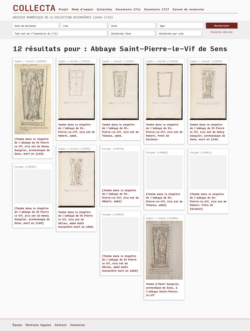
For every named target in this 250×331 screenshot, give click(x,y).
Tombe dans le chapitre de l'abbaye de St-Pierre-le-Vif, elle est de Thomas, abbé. (120, 130)
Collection (104, 9)
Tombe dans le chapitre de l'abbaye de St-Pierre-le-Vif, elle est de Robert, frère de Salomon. (164, 132)
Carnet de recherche (188, 9)
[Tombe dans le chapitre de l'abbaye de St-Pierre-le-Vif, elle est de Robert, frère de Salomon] (208, 201)
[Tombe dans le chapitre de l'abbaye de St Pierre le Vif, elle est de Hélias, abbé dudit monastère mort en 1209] (120, 263)
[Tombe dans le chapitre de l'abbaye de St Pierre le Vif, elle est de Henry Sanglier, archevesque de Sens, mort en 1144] (32, 146)
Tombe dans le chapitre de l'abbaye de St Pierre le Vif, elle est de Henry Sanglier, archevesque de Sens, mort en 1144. (207, 132)
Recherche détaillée (222, 32)
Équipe (17, 324)
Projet (63, 9)
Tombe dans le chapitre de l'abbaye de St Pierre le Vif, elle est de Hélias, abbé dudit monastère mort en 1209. (76, 219)
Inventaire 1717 (156, 9)
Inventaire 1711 (128, 9)
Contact (61, 324)
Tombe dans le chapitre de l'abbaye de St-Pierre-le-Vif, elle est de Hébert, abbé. (76, 130)
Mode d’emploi (82, 9)
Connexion (77, 324)
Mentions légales (38, 324)
